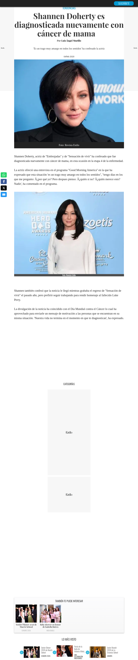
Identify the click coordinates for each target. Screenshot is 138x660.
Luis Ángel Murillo (71, 40)
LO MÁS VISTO (69, 639)
